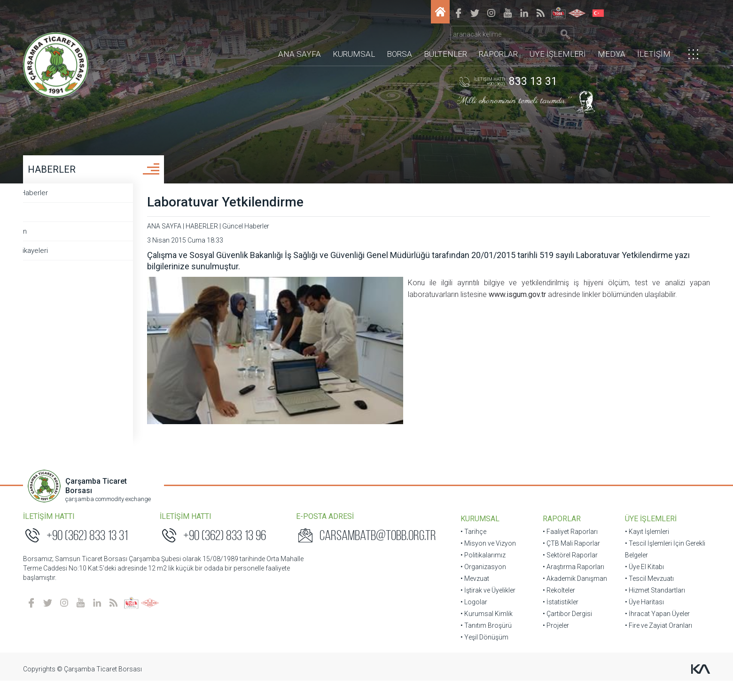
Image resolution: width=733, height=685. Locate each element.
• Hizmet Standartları (652, 594)
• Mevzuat (474, 582)
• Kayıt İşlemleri (644, 536)
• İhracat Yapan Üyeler (654, 618)
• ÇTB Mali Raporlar (570, 547)
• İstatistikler (559, 606)
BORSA (399, 40)
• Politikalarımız (483, 559)
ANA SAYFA (299, 40)
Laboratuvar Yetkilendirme (261, 206)
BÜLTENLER (445, 40)
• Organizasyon (483, 571)
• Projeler (554, 629)
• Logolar (473, 606)
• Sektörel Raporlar (568, 559)
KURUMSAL (354, 40)
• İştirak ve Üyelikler (487, 594)
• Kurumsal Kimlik (486, 618)
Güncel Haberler (58, 197)
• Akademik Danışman (573, 582)
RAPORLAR (498, 40)
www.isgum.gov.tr (385, 298)
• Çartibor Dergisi (566, 618)
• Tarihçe (473, 536)
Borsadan (48, 235)
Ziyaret (44, 216)
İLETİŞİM (654, 40)
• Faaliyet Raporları (568, 536)
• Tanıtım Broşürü (486, 629)
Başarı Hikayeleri (58, 255)
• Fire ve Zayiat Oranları (655, 629)
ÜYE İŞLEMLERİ (558, 40)
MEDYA (611, 40)
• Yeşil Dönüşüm (484, 641)
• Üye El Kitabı (641, 571)
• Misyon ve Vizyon (488, 547)
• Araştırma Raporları (572, 571)
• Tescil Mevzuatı (646, 582)
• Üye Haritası (641, 606)
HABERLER (57, 173)
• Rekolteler (557, 594)
